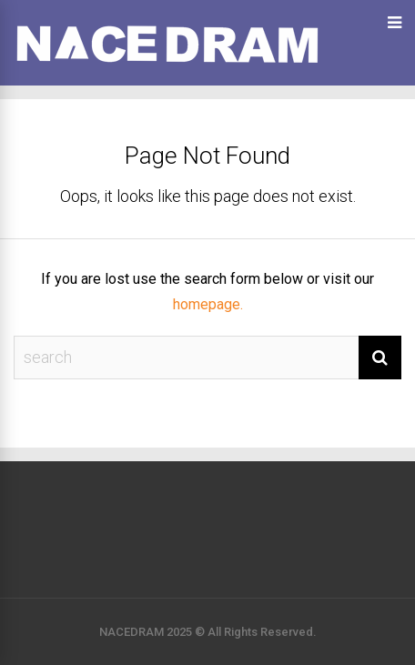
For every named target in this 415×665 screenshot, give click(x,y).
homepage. (208, 304)
